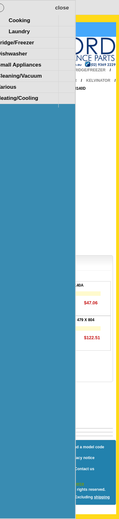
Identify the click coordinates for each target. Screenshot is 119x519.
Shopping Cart (28, 29)
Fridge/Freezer (89, 70)
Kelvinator (98, 80)
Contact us (84, 469)
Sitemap (40, 447)
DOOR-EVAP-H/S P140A (61, 285)
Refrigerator (62, 80)
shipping (102, 497)
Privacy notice (81, 458)
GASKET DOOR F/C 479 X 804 (67, 320)
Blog (19, 447)
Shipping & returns (41, 458)
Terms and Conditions (45, 469)
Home (57, 70)
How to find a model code (81, 447)
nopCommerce (70, 484)
